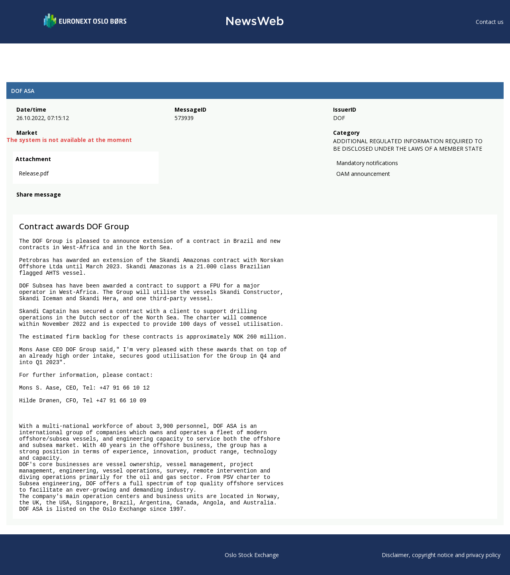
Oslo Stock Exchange (252, 555)
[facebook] (21, 205)
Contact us (490, 22)
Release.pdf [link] (34, 173)
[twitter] (33, 205)
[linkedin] (48, 205)
